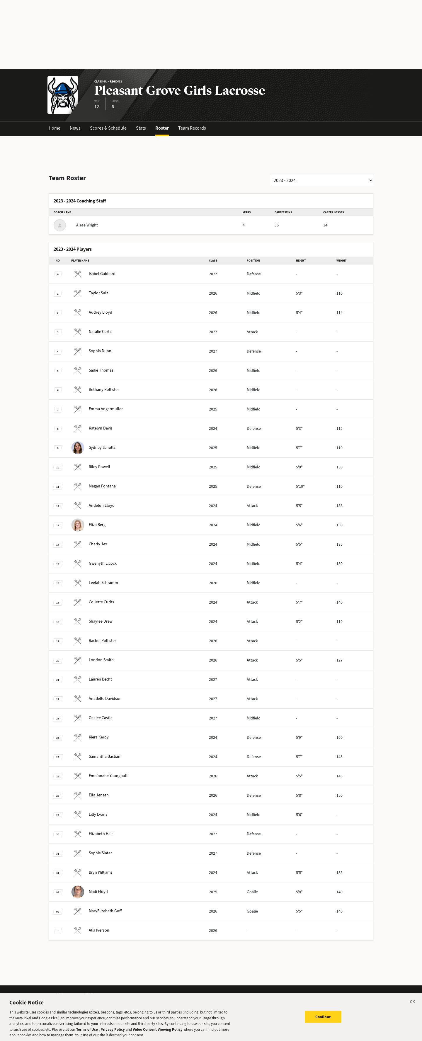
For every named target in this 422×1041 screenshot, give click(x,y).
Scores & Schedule (108, 128)
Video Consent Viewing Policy (158, 1033)
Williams (92, 872)
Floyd (89, 891)
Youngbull (99, 776)
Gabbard (93, 273)
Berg (88, 525)
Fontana (93, 486)
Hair (92, 833)
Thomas (92, 370)
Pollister (95, 389)
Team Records (192, 128)
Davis (92, 428)
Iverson (90, 930)
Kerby (90, 737)
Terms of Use (87, 1033)
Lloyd (91, 312)
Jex (89, 544)
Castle (92, 718)
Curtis (91, 331)
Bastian (95, 756)
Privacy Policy (113, 1033)
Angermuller (97, 409)
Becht (91, 679)
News (75, 128)
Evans (89, 814)
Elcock (94, 563)
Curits (92, 602)
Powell (90, 467)
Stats (141, 128)
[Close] (412, 1006)
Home (54, 128)
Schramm (94, 582)
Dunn (91, 351)
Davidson (96, 698)
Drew (92, 621)
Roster (162, 128)
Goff (96, 911)
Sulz (89, 293)
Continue (323, 1020)
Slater (91, 853)
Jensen (90, 795)
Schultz (93, 447)
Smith (92, 660)
